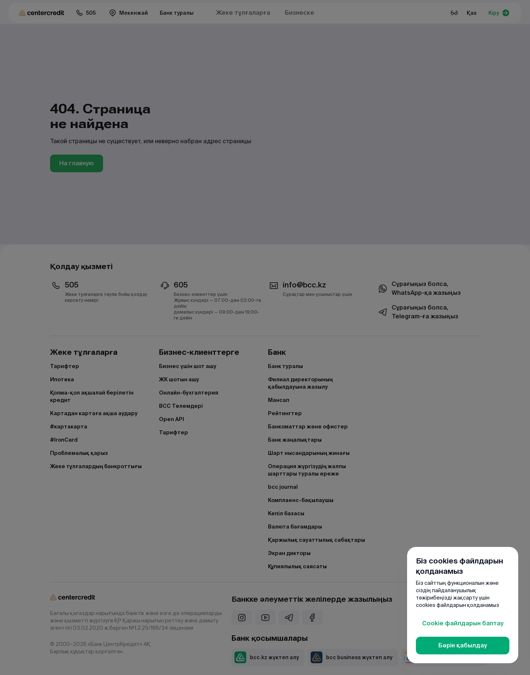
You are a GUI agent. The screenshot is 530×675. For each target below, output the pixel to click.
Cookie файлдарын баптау (463, 623)
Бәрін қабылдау (462, 645)
